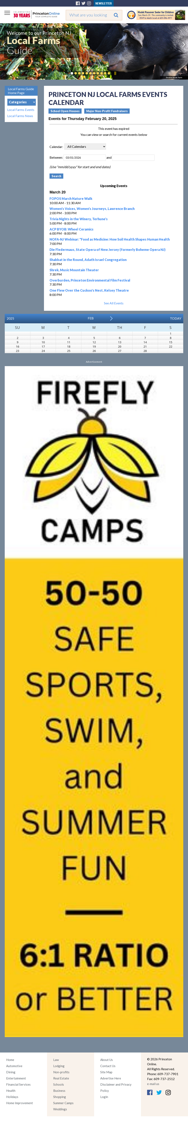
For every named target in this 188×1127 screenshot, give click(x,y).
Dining (10, 1072)
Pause (115, 73)
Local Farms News (20, 116)
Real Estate (61, 1078)
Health (10, 1090)
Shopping (59, 1097)
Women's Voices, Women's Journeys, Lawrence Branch (92, 209)
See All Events (113, 303)
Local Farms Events (20, 110)
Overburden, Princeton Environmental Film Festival (90, 280)
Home (10, 1060)
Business (59, 1090)
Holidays (12, 1097)
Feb (91, 318)
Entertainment (16, 1078)
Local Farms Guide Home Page (21, 91)
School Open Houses (65, 111)
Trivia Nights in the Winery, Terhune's (79, 219)
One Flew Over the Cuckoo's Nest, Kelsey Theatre (89, 290)
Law (56, 1060)
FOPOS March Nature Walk (71, 198)
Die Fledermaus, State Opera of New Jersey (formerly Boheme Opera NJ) (107, 249)
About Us (106, 1060)
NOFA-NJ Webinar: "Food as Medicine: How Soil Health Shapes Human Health (110, 239)
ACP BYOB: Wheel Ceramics (71, 229)
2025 (10, 318)
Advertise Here (110, 1078)
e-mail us (153, 1084)
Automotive (14, 1066)
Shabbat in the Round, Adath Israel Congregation (88, 260)
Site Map (106, 1072)
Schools (58, 1084)
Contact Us (107, 1066)
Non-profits (61, 1072)
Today (175, 318)
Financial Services (18, 1084)
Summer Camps (63, 1103)
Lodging (59, 1066)
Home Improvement (19, 1103)
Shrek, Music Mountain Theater (74, 270)
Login (104, 1097)
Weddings (60, 1109)
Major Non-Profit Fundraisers (107, 111)
